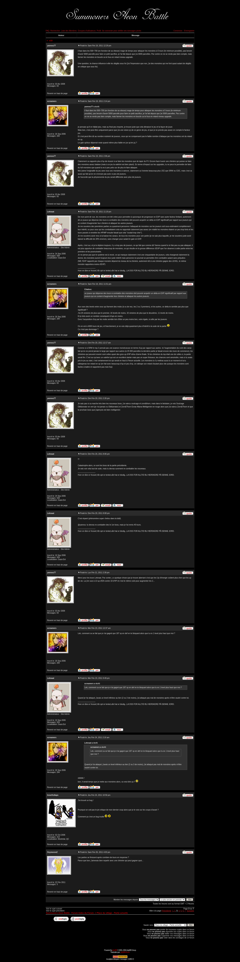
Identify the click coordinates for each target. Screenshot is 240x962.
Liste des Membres (69, 31)
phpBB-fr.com (125, 952)
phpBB (114, 950)
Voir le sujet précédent (55, 911)
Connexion (177, 31)
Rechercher (55, 31)
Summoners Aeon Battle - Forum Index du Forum (70, 913)
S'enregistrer (189, 31)
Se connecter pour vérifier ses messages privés (121, 31)
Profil (99, 31)
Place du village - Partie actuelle (112, 913)
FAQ (47, 31)
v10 (50, 40)
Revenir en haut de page (57, 93)
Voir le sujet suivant (54, 909)
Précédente (166, 911)
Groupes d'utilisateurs (87, 31)
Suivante (190, 911)
